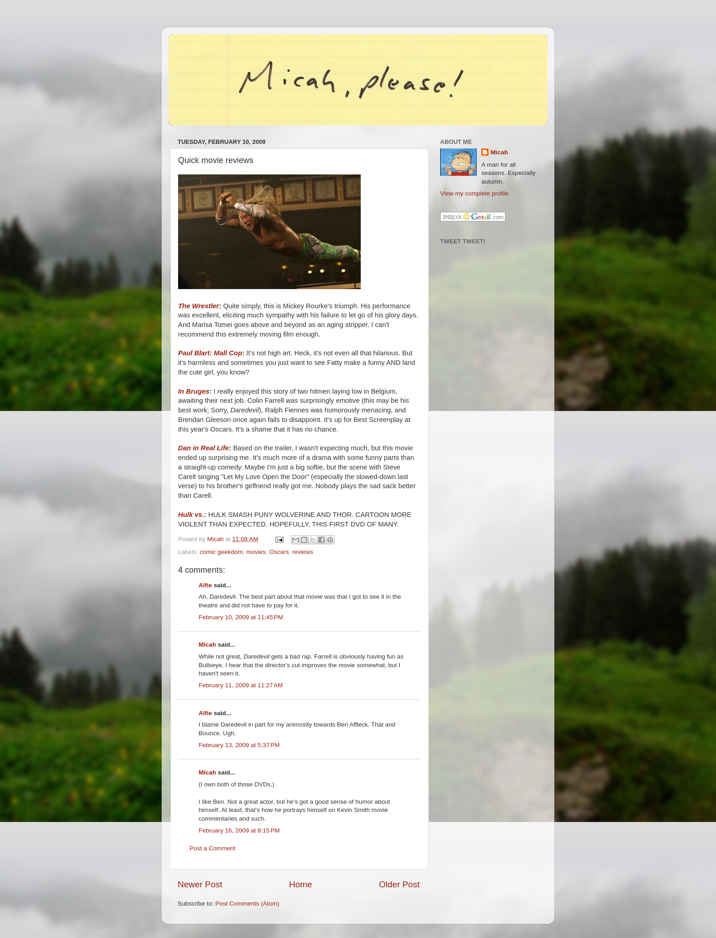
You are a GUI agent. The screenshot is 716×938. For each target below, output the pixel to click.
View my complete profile (474, 193)
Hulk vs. (191, 514)
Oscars (279, 551)
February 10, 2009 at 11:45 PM (241, 617)
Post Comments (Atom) (247, 903)
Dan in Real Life (203, 448)
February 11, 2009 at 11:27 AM (241, 685)
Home (300, 884)
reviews (302, 551)
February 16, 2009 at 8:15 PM (239, 830)
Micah (207, 644)
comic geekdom (221, 551)
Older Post (399, 884)
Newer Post (200, 884)
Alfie (205, 585)
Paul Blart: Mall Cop (210, 353)
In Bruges (193, 391)
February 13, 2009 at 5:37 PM (239, 745)
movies (256, 551)
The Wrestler (198, 306)
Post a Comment (213, 848)
